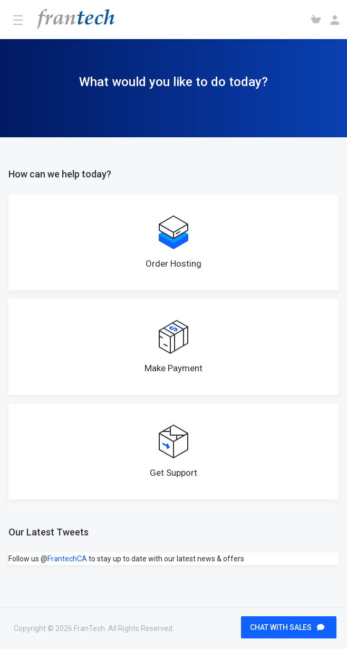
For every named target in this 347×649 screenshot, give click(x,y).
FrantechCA (67, 558)
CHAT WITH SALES (287, 627)
